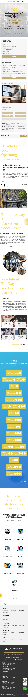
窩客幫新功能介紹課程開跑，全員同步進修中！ (16, 126)
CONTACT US (14, 598)
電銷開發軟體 (21, 625)
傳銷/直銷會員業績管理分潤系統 (9, 46)
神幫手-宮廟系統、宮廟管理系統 (9, 67)
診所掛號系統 (5, 44)
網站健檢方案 (21, 632)
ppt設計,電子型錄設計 (7, 49)
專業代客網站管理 (6, 51)
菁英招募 (14, 652)
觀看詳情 (3, 109)
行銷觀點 (12, 632)
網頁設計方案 (5, 610)
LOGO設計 (5, 639)
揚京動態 (7, 115)
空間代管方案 (5, 632)
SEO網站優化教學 (6, 619)
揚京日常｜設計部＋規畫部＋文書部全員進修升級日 (16, 129)
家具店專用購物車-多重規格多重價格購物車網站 (12, 71)
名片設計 (12, 639)
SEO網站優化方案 (6, 617)
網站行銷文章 (13, 610)
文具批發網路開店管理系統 (8, 48)
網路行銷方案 (21, 610)
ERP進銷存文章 (14, 625)
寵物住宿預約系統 (6, 69)
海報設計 (20, 639)
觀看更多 (14, 56)
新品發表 (7, 112)
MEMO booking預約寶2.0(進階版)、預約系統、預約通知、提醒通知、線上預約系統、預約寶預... (14, 66)
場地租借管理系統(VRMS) (8, 75)
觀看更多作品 (23, 135)
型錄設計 (4, 641)
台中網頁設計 (18, 165)
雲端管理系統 (5, 627)
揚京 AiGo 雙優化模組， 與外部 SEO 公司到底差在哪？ (15, 124)
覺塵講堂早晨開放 (10, 120)
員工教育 (19, 115)
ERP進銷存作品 (6, 625)
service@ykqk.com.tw (10, 659)
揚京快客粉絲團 (19, 659)
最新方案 (19, 112)
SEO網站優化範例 (14, 617)
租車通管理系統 (6, 53)
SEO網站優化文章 (22, 617)
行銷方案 (4, 634)
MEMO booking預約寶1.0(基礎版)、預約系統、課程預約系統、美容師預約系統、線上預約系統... (14, 73)
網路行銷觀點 (5, 612)
